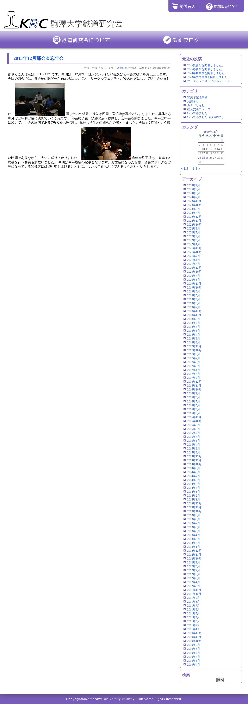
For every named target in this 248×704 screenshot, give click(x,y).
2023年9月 (193, 209)
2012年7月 (193, 570)
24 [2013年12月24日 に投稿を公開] (203, 157)
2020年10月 (194, 271)
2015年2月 (193, 452)
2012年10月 (194, 558)
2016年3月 (193, 413)
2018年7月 (193, 322)
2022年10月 (194, 224)
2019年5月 (193, 295)
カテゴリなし (196, 105)
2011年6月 (193, 609)
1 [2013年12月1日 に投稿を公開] (222, 140)
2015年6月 (193, 436)
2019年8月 (193, 291)
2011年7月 (193, 605)
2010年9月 (193, 644)
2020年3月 (193, 279)
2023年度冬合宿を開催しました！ (208, 77)
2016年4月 (193, 409)
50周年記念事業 (197, 97)
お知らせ (193, 101)
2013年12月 (194, 503)
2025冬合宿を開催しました (204, 69)
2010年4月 (193, 664)
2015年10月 (194, 421)
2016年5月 (193, 405)
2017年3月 (193, 373)
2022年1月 (193, 244)
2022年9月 (193, 228)
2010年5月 (193, 660)
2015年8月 (193, 429)
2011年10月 (194, 593)
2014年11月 (194, 460)
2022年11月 (194, 220)
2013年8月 (193, 519)
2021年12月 (194, 248)
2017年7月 (193, 358)
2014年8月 (193, 472)
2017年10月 (194, 350)
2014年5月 (193, 483)
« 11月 (185, 168)
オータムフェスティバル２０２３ (209, 81)
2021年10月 (194, 252)
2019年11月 (194, 283)
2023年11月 (194, 201)
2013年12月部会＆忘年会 (38, 58)
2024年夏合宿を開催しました (206, 73)
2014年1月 (193, 499)
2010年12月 (194, 633)
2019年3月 (193, 303)
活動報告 (122, 68)
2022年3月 (193, 240)
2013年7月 (193, 523)
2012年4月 (193, 582)
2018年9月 (193, 319)
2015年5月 (193, 440)
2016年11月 (194, 385)
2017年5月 (193, 366)
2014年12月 (194, 456)
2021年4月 (193, 259)
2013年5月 (193, 531)
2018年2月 (193, 342)
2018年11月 (194, 315)
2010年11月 (194, 637)
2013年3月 (193, 539)
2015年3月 (193, 448)
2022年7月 (193, 232)
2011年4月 (193, 617)
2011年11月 (194, 590)
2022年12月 (194, 216)
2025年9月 (193, 185)
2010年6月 (193, 656)
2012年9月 (193, 562)
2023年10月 (194, 205)
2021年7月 (193, 256)
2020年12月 (194, 267)
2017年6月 (193, 362)
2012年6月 (193, 574)
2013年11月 (194, 507)
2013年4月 (193, 535)
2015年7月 (193, 432)
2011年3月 (193, 621)
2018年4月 (193, 334)
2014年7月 (193, 476)
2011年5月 (193, 613)
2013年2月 (193, 542)
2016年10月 (194, 389)
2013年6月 (193, 527)
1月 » (196, 168)
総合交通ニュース (198, 109)
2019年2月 (193, 307)
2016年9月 (193, 393)
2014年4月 (193, 487)
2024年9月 (193, 193)
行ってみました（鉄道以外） (206, 117)
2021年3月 (193, 263)
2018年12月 (194, 311)
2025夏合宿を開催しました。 (206, 65)
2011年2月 (193, 625)
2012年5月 (193, 578)
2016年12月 (194, 381)
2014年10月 (194, 464)
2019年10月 (194, 287)
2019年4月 (193, 299)
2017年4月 (193, 370)
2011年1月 (193, 629)
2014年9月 (193, 468)
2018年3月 (193, 338)
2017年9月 (193, 354)
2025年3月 (193, 189)
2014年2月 (193, 495)
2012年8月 (193, 566)
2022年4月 (193, 236)
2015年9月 (193, 425)
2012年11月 (194, 554)
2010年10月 (194, 640)
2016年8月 (193, 397)
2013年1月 (193, 546)
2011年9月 (193, 597)
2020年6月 (193, 275)
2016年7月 (193, 401)
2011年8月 (193, 601)
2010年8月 (193, 648)
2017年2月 (193, 377)
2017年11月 (194, 346)
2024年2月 (193, 197)
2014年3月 (193, 491)
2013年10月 (194, 511)
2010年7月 (193, 652)
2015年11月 (194, 417)
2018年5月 (193, 330)
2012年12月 (194, 550)
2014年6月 (193, 480)
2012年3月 (193, 586)
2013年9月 (193, 515)
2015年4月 (193, 444)
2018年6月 (193, 326)
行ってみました (197, 113)
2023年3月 (193, 212)
